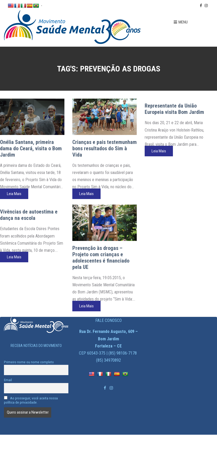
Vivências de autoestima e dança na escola (29, 215)
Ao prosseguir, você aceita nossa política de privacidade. (31, 400)
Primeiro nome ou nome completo (29, 362)
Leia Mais (14, 193)
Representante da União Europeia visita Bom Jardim (174, 109)
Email (8, 380)
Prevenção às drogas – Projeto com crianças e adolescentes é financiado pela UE (100, 257)
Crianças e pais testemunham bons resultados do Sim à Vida (104, 148)
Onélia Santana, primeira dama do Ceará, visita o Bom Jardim (31, 148)
